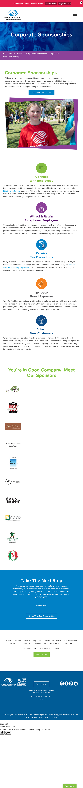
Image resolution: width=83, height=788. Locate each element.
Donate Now (41, 605)
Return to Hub (41, 654)
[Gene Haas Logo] (13, 400)
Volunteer (36, 692)
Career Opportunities (45, 690)
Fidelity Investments (11, 191)
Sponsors (55, 53)
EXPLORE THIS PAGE (12, 53)
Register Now (65, 3)
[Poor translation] (7, 733)
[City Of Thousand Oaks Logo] (13, 382)
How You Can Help (11, 56)
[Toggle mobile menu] (75, 15)
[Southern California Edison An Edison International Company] (13, 511)
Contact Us (33, 690)
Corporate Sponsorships (36, 53)
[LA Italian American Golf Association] (13, 548)
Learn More (51, 3)
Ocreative (54, 717)
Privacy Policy (45, 692)
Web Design (44, 717)
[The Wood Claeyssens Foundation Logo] (13, 474)
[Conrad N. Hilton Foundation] (13, 456)
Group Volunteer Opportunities (42, 616)
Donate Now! (41, 684)
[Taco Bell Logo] (13, 493)
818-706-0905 (41, 597)
